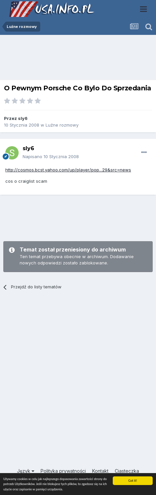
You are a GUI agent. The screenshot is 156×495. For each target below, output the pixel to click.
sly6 (23, 118)
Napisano (51, 156)
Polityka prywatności (63, 471)
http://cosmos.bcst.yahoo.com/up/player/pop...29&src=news (68, 169)
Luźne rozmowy (62, 125)
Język (25, 471)
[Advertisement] (78, 59)
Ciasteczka (127, 471)
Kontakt (100, 471)
